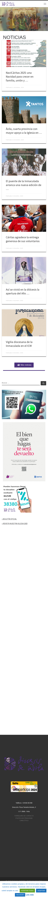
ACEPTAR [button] (41, 890)
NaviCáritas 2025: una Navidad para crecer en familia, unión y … (19, 76)
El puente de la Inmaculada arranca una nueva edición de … (23, 185)
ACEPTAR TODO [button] (27, 890)
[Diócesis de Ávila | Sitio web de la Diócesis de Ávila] (8, 3)
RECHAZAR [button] (20, 894)
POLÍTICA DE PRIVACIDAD (24, 818)
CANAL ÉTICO (24, 820)
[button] (24, 19)
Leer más (30, 895)
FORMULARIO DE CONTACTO (24, 816)
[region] (24, 19)
